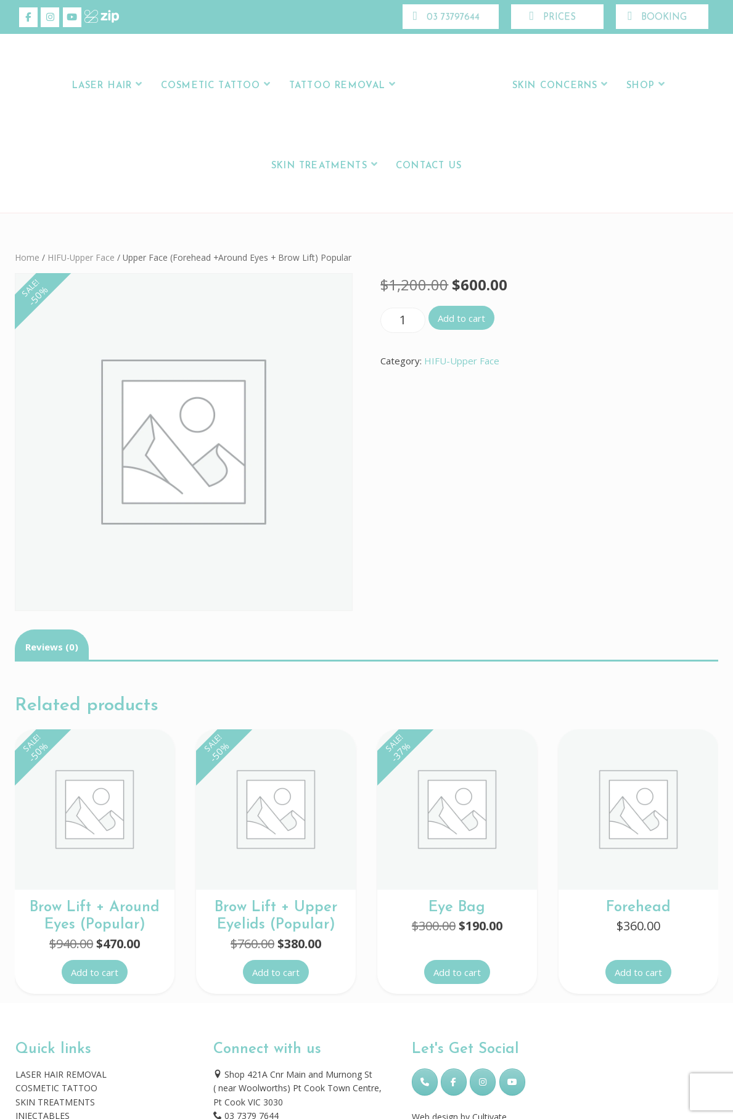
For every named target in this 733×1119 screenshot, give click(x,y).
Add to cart (461, 318)
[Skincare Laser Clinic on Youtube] (72, 17)
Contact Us (429, 166)
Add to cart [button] (94, 972)
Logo (452, 86)
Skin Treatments (319, 166)
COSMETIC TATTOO (56, 1088)
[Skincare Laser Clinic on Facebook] (28, 17)
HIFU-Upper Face (81, 257)
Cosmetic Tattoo (211, 86)
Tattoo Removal (337, 86)
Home (27, 257)
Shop (640, 86)
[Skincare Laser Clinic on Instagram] (50, 17)
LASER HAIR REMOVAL (61, 1074)
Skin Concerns (554, 86)
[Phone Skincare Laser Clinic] (425, 1082)
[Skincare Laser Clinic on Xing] (93, 17)
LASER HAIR (102, 86)
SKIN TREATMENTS (55, 1102)
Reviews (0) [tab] (51, 647)
